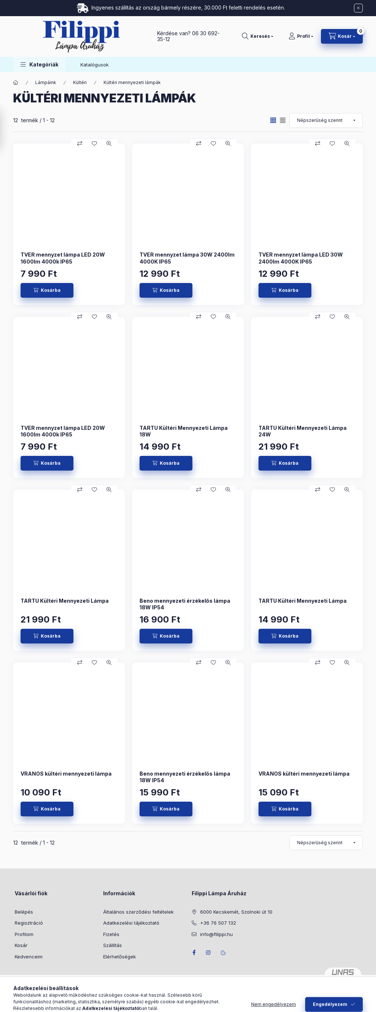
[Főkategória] (15, 82)
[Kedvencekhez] (94, 143)
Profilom (24, 934)
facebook (194, 952)
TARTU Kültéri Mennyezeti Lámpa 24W (302, 431)
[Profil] (301, 36)
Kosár (21, 945)
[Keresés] (257, 36)
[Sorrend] (326, 120)
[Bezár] (358, 8)
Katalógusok (94, 65)
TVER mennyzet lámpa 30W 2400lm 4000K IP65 (187, 257)
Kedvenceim (29, 957)
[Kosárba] (47, 290)
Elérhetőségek (119, 957)
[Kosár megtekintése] (342, 36)
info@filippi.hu (216, 934)
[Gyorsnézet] (109, 143)
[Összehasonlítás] (79, 143)
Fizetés (111, 934)
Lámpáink (45, 82)
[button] (39, 64)
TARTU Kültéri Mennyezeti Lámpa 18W (184, 431)
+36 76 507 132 (218, 923)
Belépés (24, 912)
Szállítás (112, 945)
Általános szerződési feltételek (138, 912)
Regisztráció (29, 923)
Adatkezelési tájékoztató (131, 923)
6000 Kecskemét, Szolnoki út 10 (236, 912)
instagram (208, 952)
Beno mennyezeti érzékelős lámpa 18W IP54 (185, 604)
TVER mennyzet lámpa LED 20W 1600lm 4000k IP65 (63, 257)
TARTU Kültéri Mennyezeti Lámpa (65, 601)
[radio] (283, 120)
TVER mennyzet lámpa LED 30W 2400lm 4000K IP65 (300, 257)
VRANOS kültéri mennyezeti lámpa (66, 773)
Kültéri (80, 82)
